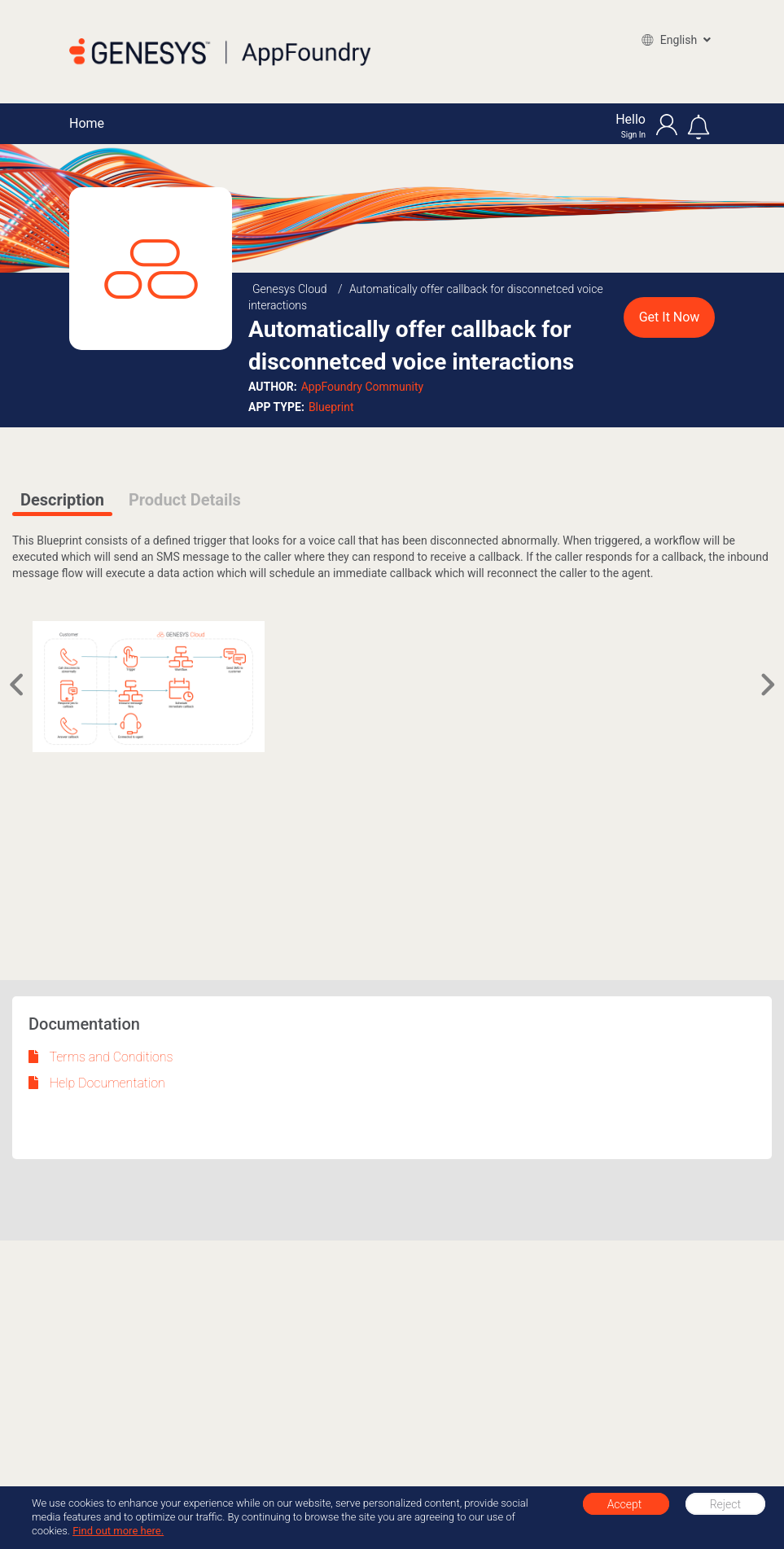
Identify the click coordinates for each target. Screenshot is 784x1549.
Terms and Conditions (100, 1057)
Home (86, 123)
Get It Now (669, 317)
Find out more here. (118, 1531)
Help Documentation (96, 1083)
